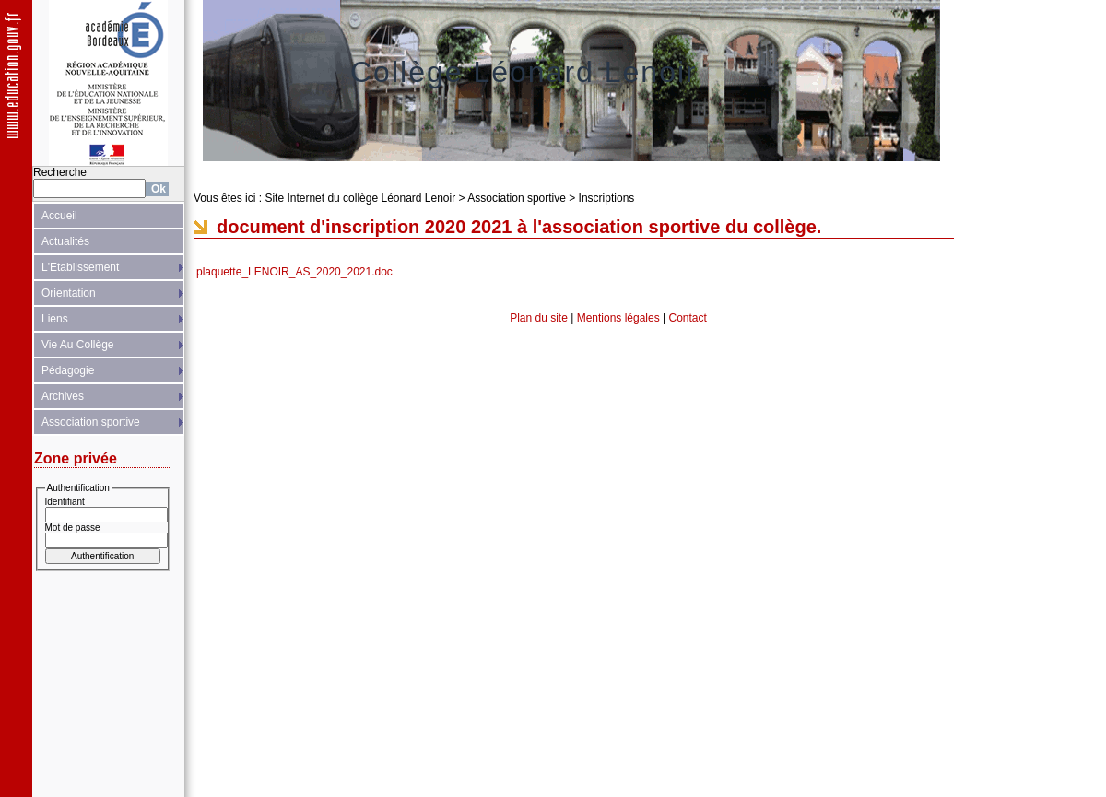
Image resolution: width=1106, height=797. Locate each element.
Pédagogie (67, 370)
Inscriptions (607, 198)
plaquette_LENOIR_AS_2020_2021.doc (294, 271)
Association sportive (90, 422)
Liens (54, 318)
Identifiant (65, 502)
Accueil (59, 215)
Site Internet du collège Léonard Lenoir (360, 198)
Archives (62, 396)
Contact (688, 317)
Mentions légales (618, 317)
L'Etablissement (80, 267)
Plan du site (539, 317)
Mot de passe (72, 527)
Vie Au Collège (77, 344)
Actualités (65, 241)
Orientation (68, 293)
